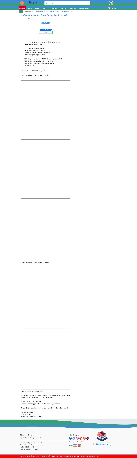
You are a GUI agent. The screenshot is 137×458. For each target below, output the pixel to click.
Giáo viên (65, 8)
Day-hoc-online (39, 11)
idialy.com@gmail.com (31, 445)
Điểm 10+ (74, 8)
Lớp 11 (38, 8)
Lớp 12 (31, 8)
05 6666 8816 (29, 447)
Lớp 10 (46, 8)
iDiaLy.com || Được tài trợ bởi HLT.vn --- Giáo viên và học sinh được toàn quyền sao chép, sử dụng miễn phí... (66, 456)
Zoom (46, 11)
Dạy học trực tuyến (29, 11)
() (113, 8)
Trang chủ (22, 8)
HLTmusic (55, 8)
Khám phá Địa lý (85, 8)
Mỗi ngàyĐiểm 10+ (100, 3)
